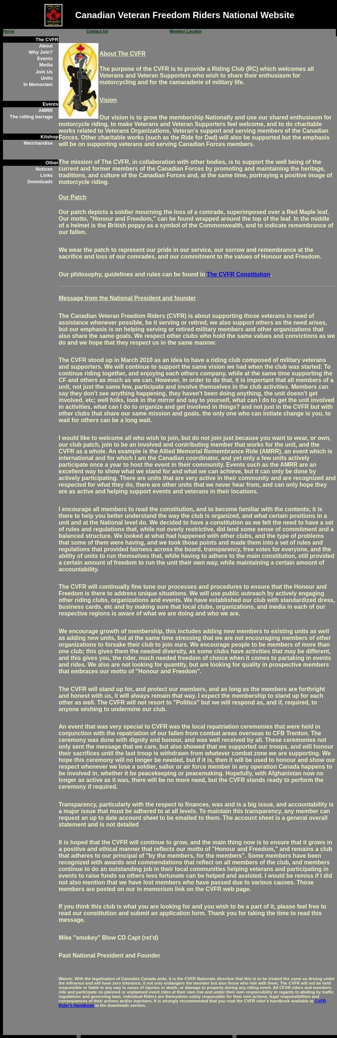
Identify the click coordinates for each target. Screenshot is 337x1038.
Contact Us (97, 31)
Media (46, 65)
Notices (44, 169)
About (46, 46)
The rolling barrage (31, 116)
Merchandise (38, 143)
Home (8, 31)
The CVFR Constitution (238, 274)
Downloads (40, 181)
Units (47, 78)
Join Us (44, 72)
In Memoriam (38, 84)
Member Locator (186, 31)
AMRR (46, 110)
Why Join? (41, 52)
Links (46, 175)
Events (45, 58)
